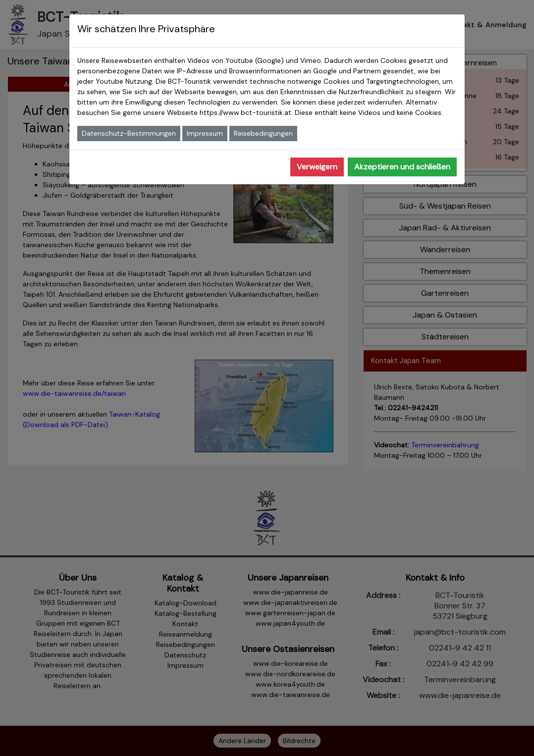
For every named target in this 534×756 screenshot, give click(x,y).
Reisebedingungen (263, 133)
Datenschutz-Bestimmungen (129, 133)
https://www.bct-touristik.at (245, 112)
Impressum (205, 133)
